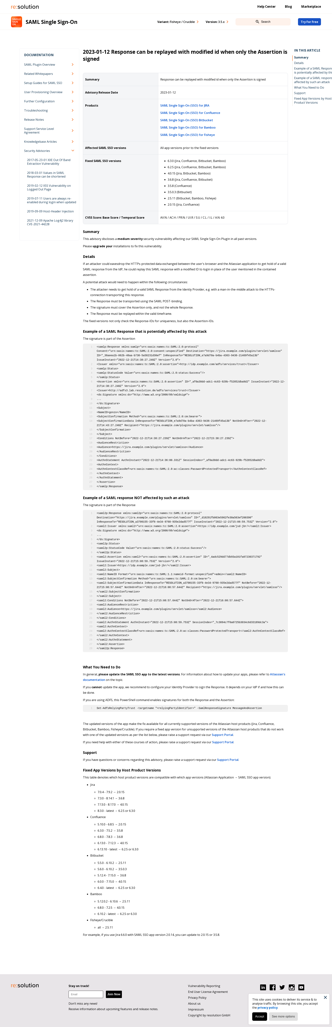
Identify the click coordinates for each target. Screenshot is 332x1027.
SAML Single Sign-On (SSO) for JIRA (184, 105)
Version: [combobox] (215, 22)
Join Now (113, 994)
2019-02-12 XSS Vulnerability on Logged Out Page (49, 187)
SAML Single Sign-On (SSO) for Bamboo (188, 127)
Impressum (196, 1009)
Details (299, 63)
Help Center (266, 6)
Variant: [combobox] (176, 22)
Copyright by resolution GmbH (209, 1015)
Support (300, 93)
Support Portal (222, 735)
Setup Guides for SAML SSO (43, 83)
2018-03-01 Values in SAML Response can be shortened (46, 174)
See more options (282, 1015)
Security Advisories (37, 151)
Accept (258, 1015)
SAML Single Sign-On (51, 21)
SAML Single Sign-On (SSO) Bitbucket (186, 120)
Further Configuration (39, 101)
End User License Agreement (208, 992)
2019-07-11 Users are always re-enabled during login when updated (51, 200)
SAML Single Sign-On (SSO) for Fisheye (187, 135)
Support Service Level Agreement (39, 130)
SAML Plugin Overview (39, 65)
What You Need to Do (309, 87)
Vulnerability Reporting (204, 986)
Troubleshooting (36, 110)
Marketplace (311, 6)
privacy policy (266, 1006)
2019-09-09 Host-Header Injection (50, 211)
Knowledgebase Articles (40, 142)
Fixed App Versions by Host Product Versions (313, 100)
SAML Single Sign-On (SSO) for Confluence (190, 113)
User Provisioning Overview (43, 92)
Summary (301, 57)
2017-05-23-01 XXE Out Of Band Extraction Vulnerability (48, 162)
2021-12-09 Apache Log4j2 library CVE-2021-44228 (50, 222)
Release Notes (34, 120)
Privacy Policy (197, 998)
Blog (288, 6)
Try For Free (309, 22)
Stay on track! (79, 986)
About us (194, 1004)
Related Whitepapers (38, 74)
